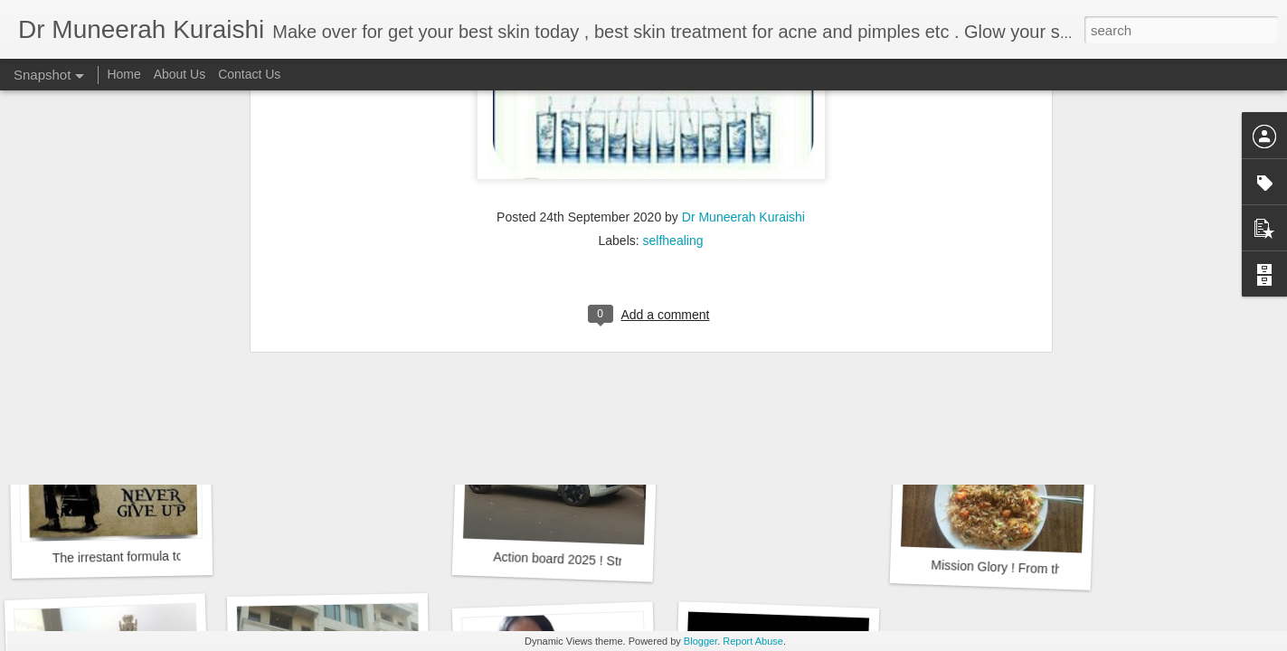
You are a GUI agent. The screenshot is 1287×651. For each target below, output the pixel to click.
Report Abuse (753, 641)
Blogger (700, 641)
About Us (180, 74)
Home (123, 74)
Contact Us (249, 74)
